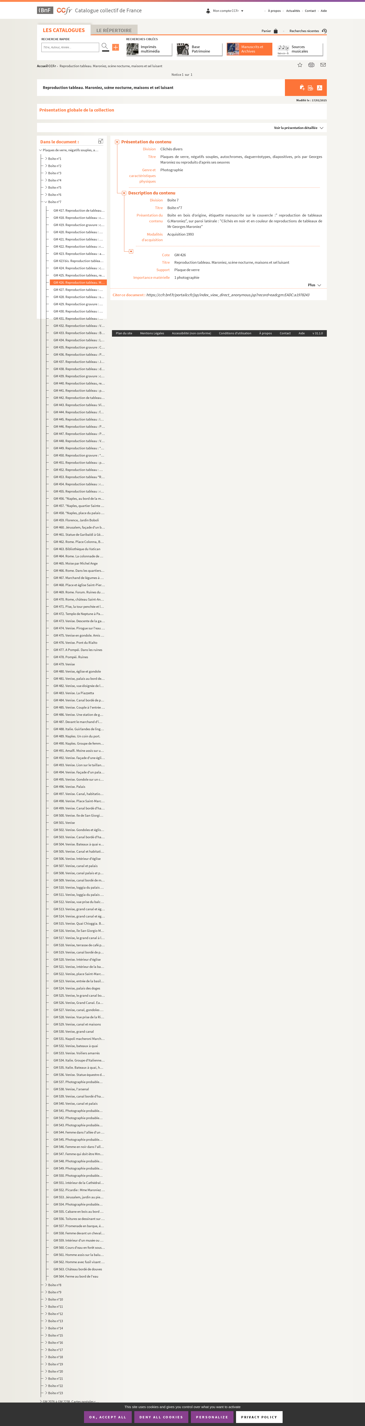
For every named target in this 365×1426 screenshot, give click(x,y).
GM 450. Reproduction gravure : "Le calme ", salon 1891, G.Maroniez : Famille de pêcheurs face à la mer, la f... (79, 455)
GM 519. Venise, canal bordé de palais (79, 952)
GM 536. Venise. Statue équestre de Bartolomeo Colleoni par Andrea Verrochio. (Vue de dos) (79, 1074)
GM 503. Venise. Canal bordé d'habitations (79, 837)
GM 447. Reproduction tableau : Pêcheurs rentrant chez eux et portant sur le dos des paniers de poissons (79, 433)
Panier (270, 31)
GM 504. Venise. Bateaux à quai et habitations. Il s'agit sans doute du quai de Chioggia (79, 844)
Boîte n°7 (54, 202)
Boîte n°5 (54, 187)
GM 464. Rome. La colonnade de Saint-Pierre (79, 556)
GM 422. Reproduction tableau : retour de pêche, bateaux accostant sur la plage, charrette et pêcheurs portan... (79, 246)
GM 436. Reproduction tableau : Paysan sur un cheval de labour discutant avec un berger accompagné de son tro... (79, 354)
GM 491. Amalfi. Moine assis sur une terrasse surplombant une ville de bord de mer (79, 750)
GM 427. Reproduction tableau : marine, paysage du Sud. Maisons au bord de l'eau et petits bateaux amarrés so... (79, 289)
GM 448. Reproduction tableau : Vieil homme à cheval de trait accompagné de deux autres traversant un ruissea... (79, 441)
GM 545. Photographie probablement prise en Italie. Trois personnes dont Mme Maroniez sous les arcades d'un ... (79, 1139)
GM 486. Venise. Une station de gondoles (79, 714)
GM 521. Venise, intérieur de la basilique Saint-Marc (79, 966)
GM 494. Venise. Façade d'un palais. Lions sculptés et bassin (79, 772)
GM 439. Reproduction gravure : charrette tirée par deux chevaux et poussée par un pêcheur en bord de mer (79, 376)
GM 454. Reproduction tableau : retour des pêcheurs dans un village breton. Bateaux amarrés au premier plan (79, 484)
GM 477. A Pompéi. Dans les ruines (78, 649)
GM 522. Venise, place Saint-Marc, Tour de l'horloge (79, 974)
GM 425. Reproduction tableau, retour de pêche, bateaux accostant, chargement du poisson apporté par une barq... (79, 275)
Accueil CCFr (46, 66)
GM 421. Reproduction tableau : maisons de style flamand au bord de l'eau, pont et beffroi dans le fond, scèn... (79, 239)
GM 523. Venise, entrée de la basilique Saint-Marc (79, 981)
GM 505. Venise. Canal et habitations (79, 851)
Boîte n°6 (54, 194)
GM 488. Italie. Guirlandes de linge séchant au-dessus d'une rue (79, 729)
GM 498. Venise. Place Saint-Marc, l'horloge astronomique (79, 801)
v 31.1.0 (318, 333)
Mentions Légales (152, 333)
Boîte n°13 (55, 1321)
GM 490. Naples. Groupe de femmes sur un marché (79, 743)
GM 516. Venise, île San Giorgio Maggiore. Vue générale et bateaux (79, 930)
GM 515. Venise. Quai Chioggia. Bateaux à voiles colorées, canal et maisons (79, 923)
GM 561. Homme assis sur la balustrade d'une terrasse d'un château (79, 1254)
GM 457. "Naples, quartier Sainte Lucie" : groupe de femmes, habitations (79, 505)
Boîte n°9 (54, 1292)
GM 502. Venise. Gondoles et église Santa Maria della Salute (79, 830)
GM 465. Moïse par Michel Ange (76, 563)
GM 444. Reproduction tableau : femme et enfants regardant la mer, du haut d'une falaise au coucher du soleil (79, 412)
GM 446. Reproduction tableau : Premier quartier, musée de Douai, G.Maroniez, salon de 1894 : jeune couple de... (79, 426)
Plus (311, 284)
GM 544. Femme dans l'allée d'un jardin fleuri (79, 1132)
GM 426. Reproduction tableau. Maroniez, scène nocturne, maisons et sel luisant (79, 282)
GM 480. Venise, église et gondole (77, 671)
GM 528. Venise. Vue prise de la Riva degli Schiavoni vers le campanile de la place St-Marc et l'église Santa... (79, 1017)
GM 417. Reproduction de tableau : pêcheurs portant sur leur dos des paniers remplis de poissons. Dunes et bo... (79, 210)
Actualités (293, 11)
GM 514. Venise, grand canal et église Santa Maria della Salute (79, 916)
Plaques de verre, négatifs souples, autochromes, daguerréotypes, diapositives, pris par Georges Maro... (71, 150)
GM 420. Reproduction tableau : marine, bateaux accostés (79, 232)
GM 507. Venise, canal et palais (76, 866)
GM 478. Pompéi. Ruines (71, 657)
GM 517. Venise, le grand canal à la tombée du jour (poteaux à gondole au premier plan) (79, 938)
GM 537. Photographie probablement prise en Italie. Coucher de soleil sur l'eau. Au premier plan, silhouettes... (79, 1082)
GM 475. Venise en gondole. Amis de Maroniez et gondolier (79, 635)
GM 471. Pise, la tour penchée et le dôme (79, 606)
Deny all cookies (161, 1417)
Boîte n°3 (54, 173)
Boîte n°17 (55, 1349)
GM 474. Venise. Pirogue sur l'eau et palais (79, 628)
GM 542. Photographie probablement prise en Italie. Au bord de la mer (79, 1118)
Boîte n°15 (55, 1335)
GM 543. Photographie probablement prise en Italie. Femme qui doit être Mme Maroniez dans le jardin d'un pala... (79, 1125)
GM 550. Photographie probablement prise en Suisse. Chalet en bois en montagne (79, 1175)
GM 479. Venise (64, 664)
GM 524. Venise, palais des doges (77, 988)
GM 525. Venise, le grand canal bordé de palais (79, 995)
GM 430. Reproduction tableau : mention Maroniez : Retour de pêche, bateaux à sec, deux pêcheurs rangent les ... (79, 311)
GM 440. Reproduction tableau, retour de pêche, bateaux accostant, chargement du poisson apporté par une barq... (79, 383)
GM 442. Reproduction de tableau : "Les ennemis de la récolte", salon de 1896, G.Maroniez (79, 397)
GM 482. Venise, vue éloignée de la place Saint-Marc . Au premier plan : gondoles (79, 685)
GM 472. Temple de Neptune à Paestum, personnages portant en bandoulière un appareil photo (79, 613)
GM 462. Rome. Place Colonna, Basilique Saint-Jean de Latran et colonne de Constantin (79, 541)
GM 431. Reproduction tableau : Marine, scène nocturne (79, 318)
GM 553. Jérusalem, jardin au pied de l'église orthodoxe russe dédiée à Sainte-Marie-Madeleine (79, 1197)
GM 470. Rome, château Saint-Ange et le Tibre (79, 599)
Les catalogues (64, 30)
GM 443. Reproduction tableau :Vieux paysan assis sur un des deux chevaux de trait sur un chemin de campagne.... (79, 405)
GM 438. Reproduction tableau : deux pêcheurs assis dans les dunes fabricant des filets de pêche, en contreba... (79, 369)
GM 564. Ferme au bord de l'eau (76, 1276)
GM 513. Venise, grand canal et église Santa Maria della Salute (79, 909)
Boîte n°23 (55, 1393)
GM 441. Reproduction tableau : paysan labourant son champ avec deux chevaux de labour (79, 390)
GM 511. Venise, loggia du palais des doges (79, 894)
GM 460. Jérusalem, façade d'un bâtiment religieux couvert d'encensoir (79, 527)
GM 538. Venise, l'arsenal (71, 1089)
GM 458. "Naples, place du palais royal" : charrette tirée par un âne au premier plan (79, 513)
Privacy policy (259, 1417)
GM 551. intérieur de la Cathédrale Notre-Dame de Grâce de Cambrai (79, 1182)
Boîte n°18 (55, 1357)
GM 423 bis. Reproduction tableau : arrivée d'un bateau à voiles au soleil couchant (79, 261)
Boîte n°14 (55, 1328)
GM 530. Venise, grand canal (74, 1031)
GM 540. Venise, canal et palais (76, 1103)
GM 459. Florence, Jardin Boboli (76, 520)
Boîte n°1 (54, 158)
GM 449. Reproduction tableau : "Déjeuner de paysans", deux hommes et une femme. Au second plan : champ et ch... (79, 448)
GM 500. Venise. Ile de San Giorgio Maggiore (79, 815)
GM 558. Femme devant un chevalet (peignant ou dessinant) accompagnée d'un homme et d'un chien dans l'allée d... (79, 1233)
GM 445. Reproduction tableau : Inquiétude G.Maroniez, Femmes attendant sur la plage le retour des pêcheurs (79, 419)
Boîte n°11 (55, 1306)
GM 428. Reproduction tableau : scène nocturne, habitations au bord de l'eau (79, 297)
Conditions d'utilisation (235, 333)
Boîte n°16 (55, 1342)
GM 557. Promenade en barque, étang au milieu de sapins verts (79, 1226)
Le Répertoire (114, 30)
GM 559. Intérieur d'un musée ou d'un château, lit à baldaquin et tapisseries (79, 1240)
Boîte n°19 (55, 1364)
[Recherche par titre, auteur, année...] (70, 47)
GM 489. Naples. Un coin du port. (77, 736)
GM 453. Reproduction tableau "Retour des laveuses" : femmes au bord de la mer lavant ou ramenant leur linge (79, 477)
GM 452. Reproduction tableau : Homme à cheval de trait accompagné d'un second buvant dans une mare (79, 469)
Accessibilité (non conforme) (191, 333)
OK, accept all (107, 1417)
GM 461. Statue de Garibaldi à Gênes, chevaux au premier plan (79, 534)
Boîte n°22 (55, 1385)
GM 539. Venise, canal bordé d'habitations (79, 1096)
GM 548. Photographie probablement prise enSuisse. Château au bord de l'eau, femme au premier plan (79, 1161)
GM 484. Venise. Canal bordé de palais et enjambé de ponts (79, 700)
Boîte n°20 (55, 1371)
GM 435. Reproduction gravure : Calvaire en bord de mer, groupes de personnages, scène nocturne (79, 347)
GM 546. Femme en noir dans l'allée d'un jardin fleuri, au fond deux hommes (79, 1146)
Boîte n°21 (55, 1378)
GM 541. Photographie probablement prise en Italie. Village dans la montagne (79, 1110)
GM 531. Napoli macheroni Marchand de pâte (79, 1038)
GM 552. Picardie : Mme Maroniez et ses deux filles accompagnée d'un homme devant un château (79, 1190)
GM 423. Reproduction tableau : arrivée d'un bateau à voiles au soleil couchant (79, 253)
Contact (310, 11)
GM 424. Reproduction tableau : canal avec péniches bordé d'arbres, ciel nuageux (79, 268)
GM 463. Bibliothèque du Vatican (77, 549)
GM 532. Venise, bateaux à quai (76, 1046)
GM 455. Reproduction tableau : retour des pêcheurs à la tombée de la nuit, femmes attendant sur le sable (79, 491)
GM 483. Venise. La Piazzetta (74, 693)
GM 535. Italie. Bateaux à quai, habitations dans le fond (79, 1067)
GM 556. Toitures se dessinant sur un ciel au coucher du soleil (79, 1218)
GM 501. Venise (64, 822)
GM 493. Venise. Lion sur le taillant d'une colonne (79, 765)
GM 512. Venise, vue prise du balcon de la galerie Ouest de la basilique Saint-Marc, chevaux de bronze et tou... (79, 902)
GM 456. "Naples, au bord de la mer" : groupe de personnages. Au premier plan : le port (79, 498)
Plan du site (124, 333)
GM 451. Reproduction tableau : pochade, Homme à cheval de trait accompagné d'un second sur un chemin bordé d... (79, 462)
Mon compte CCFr (229, 10)
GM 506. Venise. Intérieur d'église (77, 858)
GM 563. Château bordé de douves (78, 1269)
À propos (274, 11)
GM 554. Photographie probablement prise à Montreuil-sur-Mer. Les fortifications (79, 1204)
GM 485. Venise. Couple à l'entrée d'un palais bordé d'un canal (79, 707)
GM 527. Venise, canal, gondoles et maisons (79, 1010)
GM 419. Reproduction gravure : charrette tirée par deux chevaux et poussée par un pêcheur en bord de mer (79, 225)
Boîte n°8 (54, 1285)
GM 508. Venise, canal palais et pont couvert (79, 873)
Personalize (212, 1417)
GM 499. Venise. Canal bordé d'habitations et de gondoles (79, 808)
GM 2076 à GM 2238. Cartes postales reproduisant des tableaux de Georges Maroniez (71, 1401)
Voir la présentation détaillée (296, 127)
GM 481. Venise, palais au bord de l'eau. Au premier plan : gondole (79, 678)
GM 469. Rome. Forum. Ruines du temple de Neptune (79, 592)
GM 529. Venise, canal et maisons (77, 1024)
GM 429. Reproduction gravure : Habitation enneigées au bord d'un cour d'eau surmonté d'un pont (79, 304)
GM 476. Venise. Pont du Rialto (75, 642)
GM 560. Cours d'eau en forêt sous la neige (79, 1247)
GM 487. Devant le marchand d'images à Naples (79, 722)
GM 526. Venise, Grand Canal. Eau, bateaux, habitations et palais (79, 1002)
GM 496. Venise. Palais (69, 786)
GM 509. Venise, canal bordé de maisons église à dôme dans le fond (79, 880)
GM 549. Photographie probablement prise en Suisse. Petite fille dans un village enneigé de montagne (79, 1168)
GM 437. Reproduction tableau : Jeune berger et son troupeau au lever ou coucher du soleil (79, 361)
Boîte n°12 (55, 1313)
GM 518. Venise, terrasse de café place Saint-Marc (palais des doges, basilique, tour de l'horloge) (79, 945)
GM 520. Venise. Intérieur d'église (77, 959)
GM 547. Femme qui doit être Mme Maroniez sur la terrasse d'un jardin (79, 1154)
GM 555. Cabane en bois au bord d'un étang (79, 1211)
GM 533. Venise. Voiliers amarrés (77, 1053)
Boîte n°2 (54, 166)
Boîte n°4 (54, 180)
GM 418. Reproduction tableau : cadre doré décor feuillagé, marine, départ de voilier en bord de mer (79, 217)
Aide (324, 11)
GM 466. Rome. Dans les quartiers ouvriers (79, 570)
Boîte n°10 (55, 1299)
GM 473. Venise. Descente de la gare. (79, 621)
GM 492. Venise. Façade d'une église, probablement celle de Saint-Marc (79, 758)
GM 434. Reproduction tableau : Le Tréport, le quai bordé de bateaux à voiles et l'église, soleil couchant (79, 340)
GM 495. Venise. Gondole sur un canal (79, 779)
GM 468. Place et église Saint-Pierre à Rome (79, 585)
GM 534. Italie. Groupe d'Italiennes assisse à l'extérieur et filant (79, 1060)
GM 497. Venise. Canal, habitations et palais (79, 794)
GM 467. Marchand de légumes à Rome (79, 577)
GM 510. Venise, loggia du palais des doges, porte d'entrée (79, 887)
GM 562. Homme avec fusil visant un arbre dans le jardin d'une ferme (79, 1262)
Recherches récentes (308, 31)
